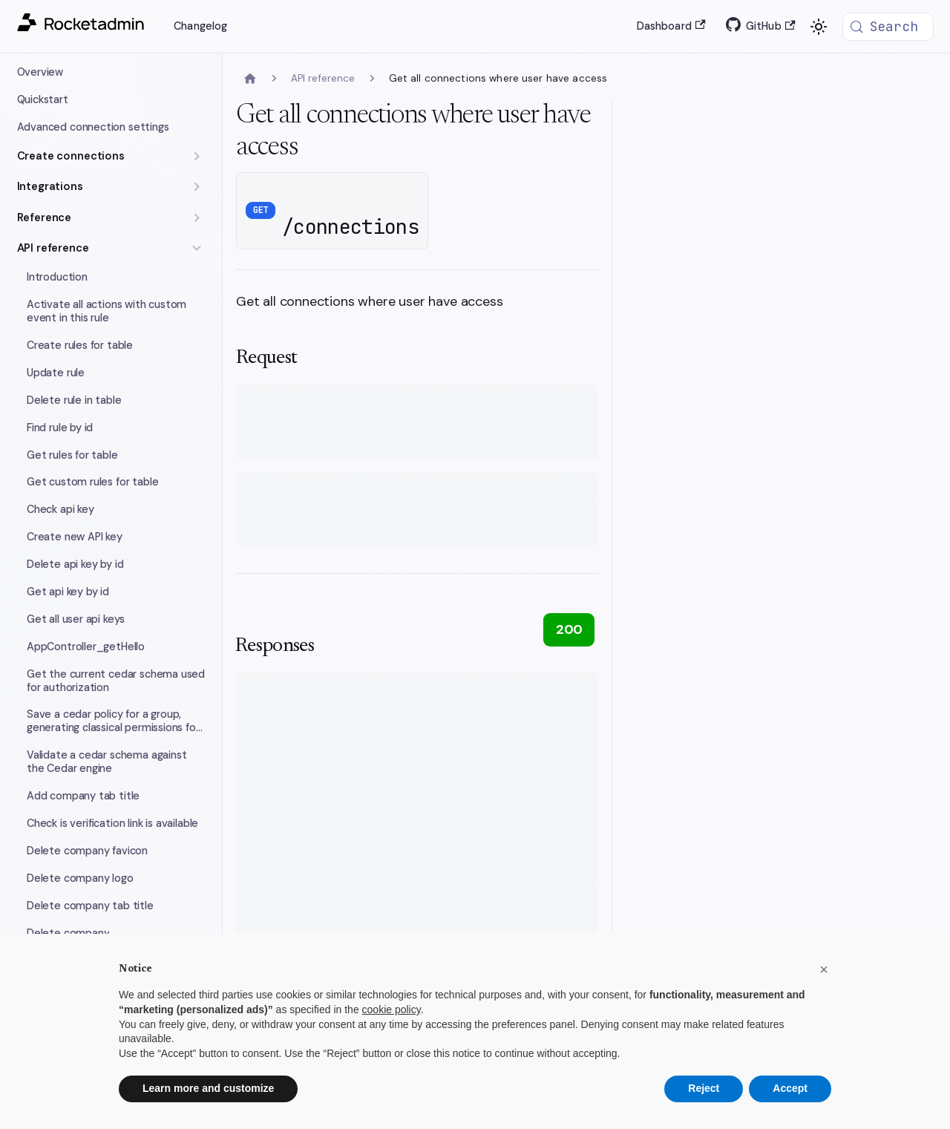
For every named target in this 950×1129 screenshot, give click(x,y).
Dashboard (671, 26)
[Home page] (250, 79)
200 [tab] (569, 629)
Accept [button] (790, 1088)
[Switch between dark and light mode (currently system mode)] (818, 26)
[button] (111, 156)
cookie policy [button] (391, 1009)
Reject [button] (703, 1088)
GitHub (771, 26)
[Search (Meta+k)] (888, 27)
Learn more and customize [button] (208, 1088)
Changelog (200, 26)
